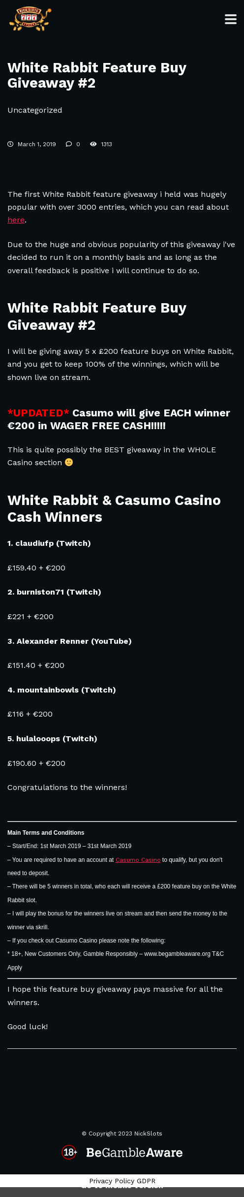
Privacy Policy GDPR (122, 1181)
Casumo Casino (138, 859)
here (16, 219)
